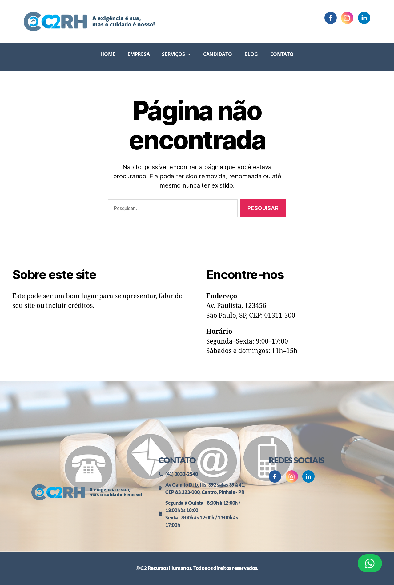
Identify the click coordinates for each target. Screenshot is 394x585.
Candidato (217, 54)
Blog (251, 54)
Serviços (176, 54)
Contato (282, 54)
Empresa (138, 54)
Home (107, 54)
